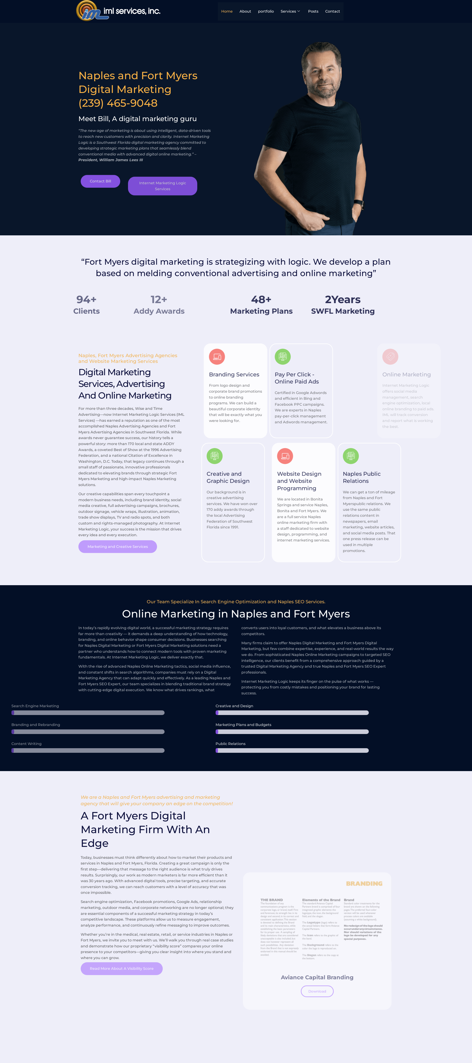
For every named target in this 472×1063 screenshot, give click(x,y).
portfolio (266, 11)
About (245, 11)
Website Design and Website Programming (353, 480)
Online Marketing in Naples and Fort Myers (236, 613)
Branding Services (288, 374)
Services (290, 11)
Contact (332, 11)
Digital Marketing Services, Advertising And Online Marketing (125, 384)
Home (227, 11)
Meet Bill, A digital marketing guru (131, 118)
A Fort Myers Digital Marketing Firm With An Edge (145, 829)
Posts (313, 11)
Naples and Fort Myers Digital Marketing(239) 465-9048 (131, 89)
